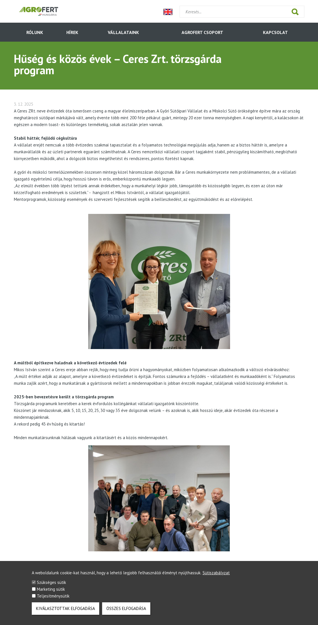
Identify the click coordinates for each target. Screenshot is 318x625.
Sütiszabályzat (216, 575)
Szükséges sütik (51, 584)
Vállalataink (123, 32)
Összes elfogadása (126, 610)
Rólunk (34, 32)
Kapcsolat (275, 32)
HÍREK (72, 32)
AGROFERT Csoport (202, 32)
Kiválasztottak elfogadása (65, 610)
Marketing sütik (51, 591)
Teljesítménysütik (53, 598)
